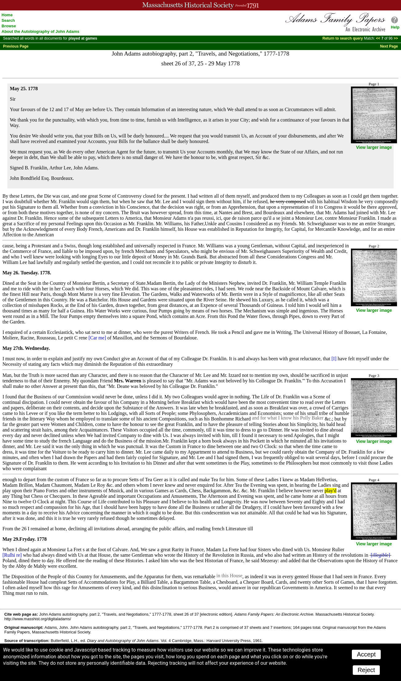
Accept (366, 654)
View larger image (374, 147)
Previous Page (16, 46)
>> (395, 38)
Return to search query (343, 38)
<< (378, 38)
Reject (366, 670)
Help (395, 27)
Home (7, 15)
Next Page (389, 46)
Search (8, 20)
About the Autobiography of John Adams (40, 31)
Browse (9, 26)
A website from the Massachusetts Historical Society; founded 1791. (200, 5)
